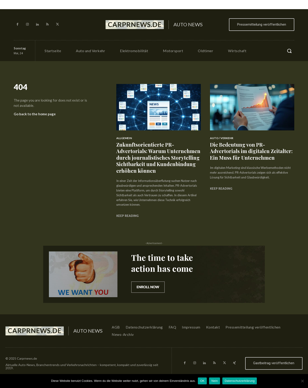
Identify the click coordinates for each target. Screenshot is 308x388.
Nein (214, 381)
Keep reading (127, 216)
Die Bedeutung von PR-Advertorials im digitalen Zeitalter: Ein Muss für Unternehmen (251, 151)
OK (202, 381)
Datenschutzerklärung (240, 381)
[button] (289, 51)
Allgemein (124, 138)
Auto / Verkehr (221, 138)
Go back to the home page (35, 114)
